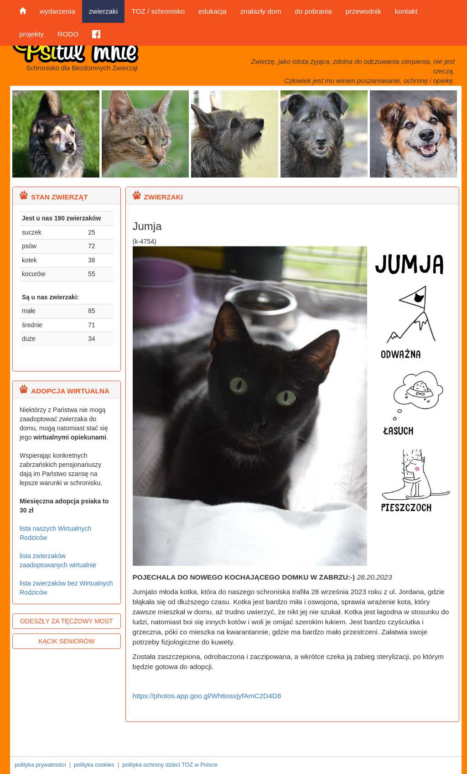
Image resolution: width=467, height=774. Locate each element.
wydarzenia (57, 11)
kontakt (406, 11)
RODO (67, 34)
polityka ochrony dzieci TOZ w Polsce (170, 765)
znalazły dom (260, 11)
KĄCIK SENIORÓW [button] (66, 641)
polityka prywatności (40, 765)
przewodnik (363, 11)
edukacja (212, 11)
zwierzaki (103, 11)
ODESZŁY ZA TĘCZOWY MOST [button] (66, 621)
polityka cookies (94, 765)
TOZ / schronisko (158, 11)
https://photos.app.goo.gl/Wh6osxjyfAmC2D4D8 (207, 696)
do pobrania (313, 11)
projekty (31, 34)
